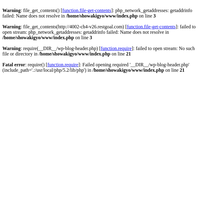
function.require (116, 48)
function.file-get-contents (86, 10)
